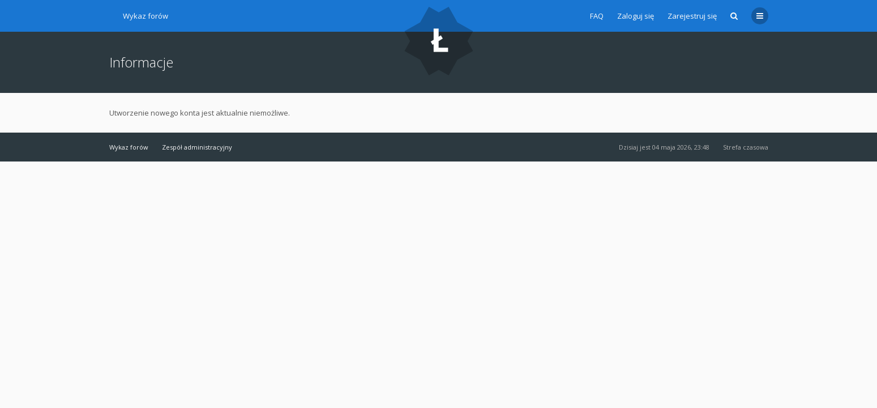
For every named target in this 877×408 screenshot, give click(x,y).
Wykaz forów (145, 16)
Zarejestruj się (692, 16)
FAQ (597, 16)
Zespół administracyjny (197, 147)
